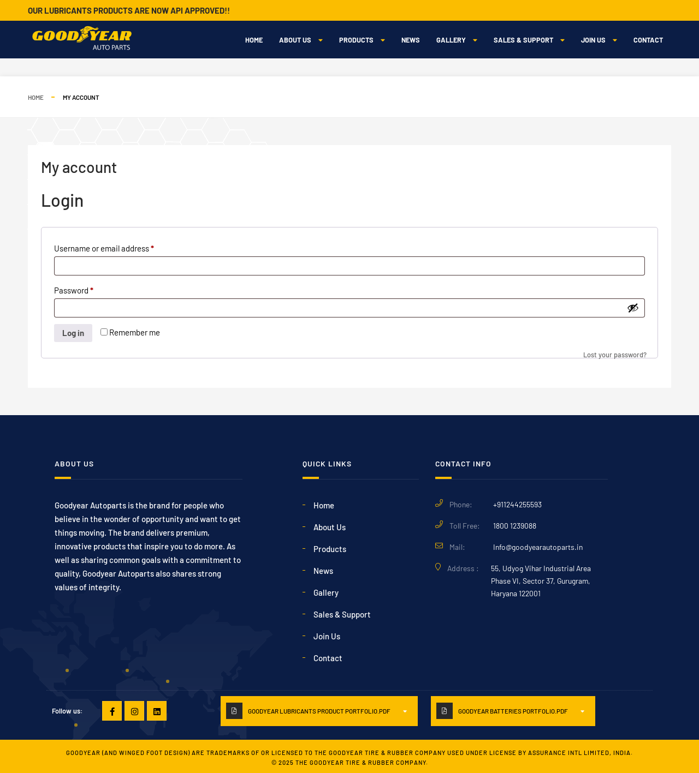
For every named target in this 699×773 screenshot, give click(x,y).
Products (362, 39)
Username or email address (119, 246)
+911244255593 (517, 504)
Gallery (456, 39)
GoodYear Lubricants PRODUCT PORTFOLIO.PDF (319, 711)
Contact (648, 39)
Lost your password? (615, 354)
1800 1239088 (514, 525)
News (410, 39)
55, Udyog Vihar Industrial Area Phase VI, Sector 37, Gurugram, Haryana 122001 (541, 581)
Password (89, 288)
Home (254, 39)
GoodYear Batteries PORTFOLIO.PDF (513, 711)
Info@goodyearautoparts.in (538, 547)
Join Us (599, 39)
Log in (73, 333)
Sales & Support (529, 39)
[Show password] (633, 308)
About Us (301, 39)
